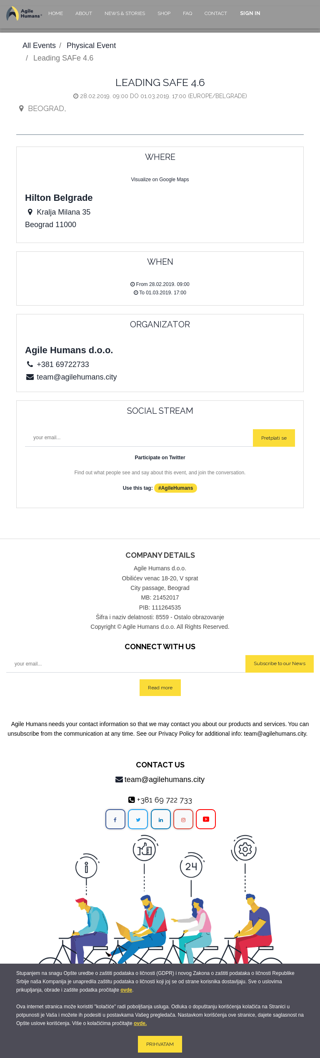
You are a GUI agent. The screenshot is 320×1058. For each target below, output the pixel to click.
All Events (39, 45)
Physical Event (91, 45)
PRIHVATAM (160, 1044)
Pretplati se (274, 438)
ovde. (140, 1023)
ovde (126, 990)
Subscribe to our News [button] (279, 663)
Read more (160, 688)
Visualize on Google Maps (160, 179)
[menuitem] (55, 17)
